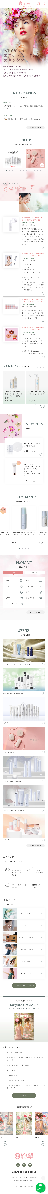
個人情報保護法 (31, 1177)
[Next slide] (42, 406)
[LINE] (24, 1165)
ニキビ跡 (29, 586)
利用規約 (16, 1180)
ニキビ (8, 586)
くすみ (8, 598)
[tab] (6, 170)
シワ (27, 592)
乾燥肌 (8, 580)
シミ (7, 592)
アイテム (34, 572)
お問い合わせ (30, 1180)
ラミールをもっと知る (24, 985)
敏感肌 (28, 580)
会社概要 (22, 1180)
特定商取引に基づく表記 (19, 1177)
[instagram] (18, 1165)
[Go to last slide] (37, 406)
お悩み (13, 572)
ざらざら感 (30, 598)
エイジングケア (11, 603)
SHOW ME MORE (35, 127)
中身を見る (26, 1096)
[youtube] (30, 1165)
